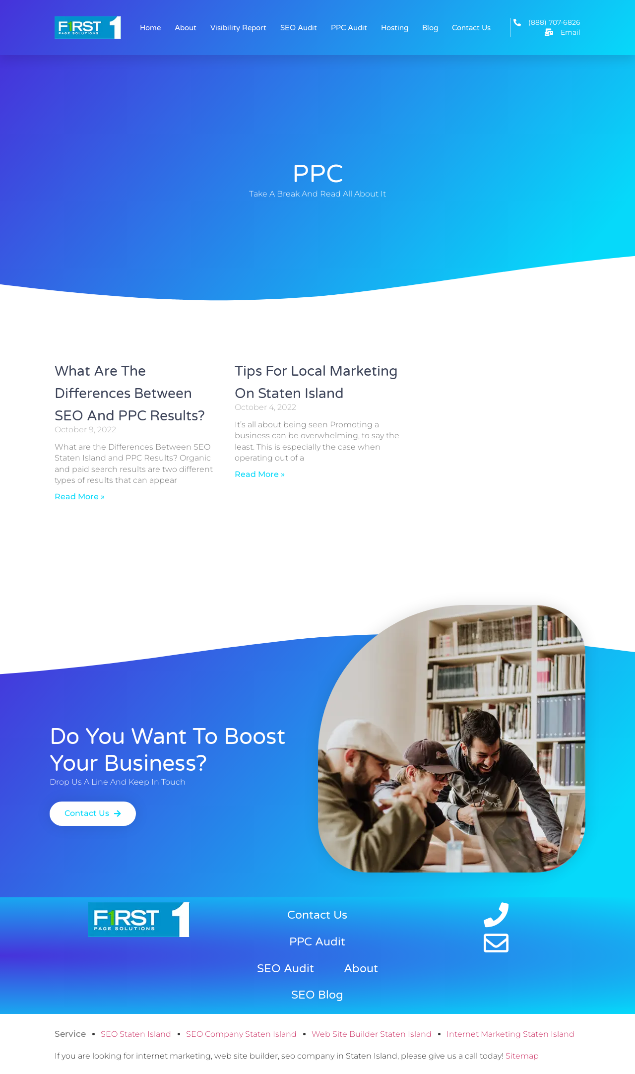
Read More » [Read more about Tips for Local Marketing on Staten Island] (260, 474)
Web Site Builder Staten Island (372, 1034)
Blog (430, 27)
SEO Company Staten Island (241, 1034)
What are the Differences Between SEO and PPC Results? (130, 393)
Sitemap (522, 1056)
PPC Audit (349, 27)
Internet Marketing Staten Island (510, 1034)
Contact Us (471, 27)
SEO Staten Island (136, 1034)
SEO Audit (298, 27)
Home (150, 27)
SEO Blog (317, 995)
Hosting (394, 27)
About (185, 27)
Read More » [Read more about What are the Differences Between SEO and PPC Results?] (80, 496)
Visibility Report (238, 27)
